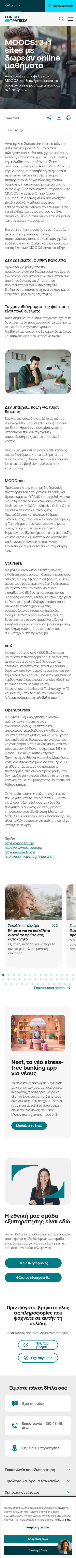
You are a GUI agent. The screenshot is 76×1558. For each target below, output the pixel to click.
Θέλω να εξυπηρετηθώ (33, 1277)
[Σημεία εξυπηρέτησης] (38, 1448)
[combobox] (38, 130)
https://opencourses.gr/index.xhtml (30, 856)
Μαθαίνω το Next (29, 1125)
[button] (3, 975)
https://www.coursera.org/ (23, 847)
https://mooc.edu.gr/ (19, 843)
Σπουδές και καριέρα (23, 925)
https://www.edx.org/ (20, 852)
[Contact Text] (38, 1425)
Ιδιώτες (13, 5)
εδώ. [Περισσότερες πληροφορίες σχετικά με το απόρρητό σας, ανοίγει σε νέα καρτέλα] (68, 1519)
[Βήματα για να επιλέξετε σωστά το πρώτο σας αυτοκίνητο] (33, 902)
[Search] (61, 19)
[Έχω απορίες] (38, 1403)
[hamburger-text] (70, 19)
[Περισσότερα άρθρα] (52, 987)
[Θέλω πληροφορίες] (33, 1263)
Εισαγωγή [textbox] (16, 130)
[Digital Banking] (60, 6)
